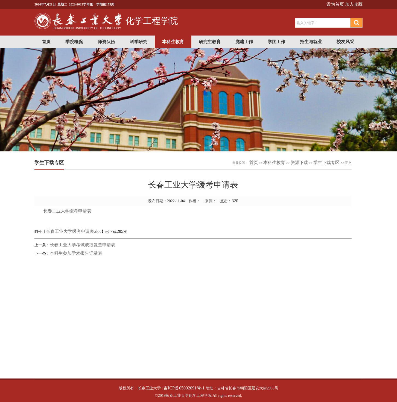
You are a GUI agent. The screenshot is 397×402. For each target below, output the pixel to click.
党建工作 (244, 41)
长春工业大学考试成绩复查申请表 (82, 244)
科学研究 (138, 41)
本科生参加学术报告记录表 (76, 253)
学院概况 (74, 41)
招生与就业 (311, 41)
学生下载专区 (326, 162)
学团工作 (276, 41)
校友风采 (345, 41)
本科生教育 (173, 41)
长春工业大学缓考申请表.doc (73, 231)
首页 (46, 41)
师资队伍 (106, 41)
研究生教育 (210, 41)
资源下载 (299, 162)
